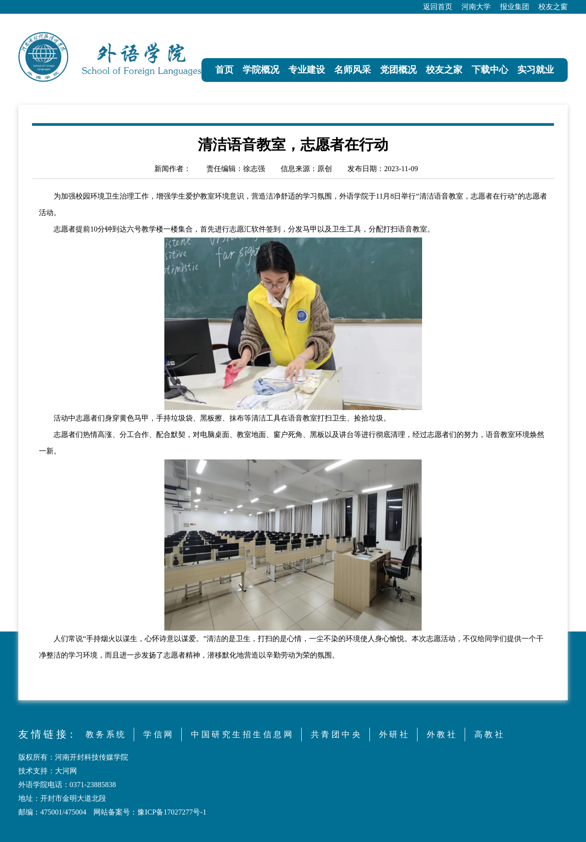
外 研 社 (393, 734)
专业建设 (306, 70)
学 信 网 (157, 734)
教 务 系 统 (105, 734)
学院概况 (261, 70)
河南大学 (476, 7)
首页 (224, 70)
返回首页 (437, 7)
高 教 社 (488, 734)
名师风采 (352, 70)
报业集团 (514, 7)
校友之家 (444, 70)
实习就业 (535, 70)
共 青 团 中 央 (335, 734)
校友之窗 (553, 7)
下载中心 (490, 70)
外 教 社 (441, 734)
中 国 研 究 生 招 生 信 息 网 (241, 734)
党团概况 (398, 70)
